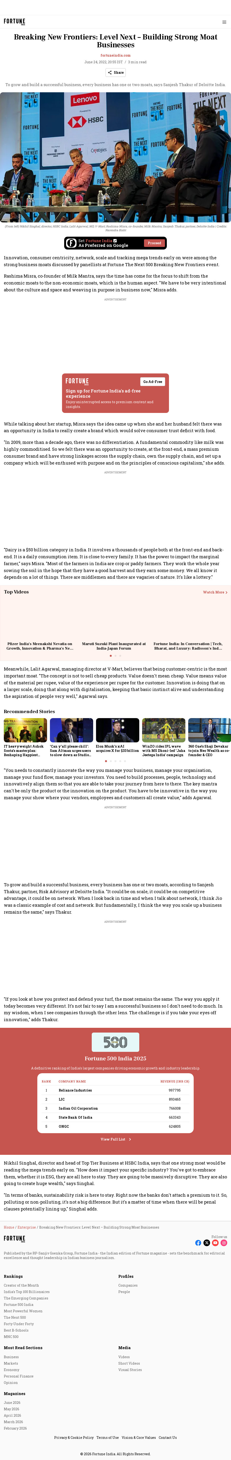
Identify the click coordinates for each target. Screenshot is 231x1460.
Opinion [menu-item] (11, 1382)
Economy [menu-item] (11, 1369)
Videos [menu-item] (124, 1357)
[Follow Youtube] (215, 1243)
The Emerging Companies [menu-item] (26, 1298)
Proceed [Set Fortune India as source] (154, 243)
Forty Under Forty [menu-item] (19, 1324)
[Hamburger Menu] (224, 22)
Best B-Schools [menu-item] (16, 1330)
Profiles (126, 1276)
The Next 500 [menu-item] (15, 1317)
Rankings (13, 1276)
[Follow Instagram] (224, 1243)
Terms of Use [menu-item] (107, 1437)
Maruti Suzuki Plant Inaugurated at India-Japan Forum (114, 646)
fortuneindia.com (116, 55)
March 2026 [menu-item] (13, 1422)
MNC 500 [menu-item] (11, 1336)
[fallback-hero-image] (25, 730)
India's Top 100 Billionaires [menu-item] (27, 1291)
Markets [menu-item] (11, 1363)
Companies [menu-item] (128, 1285)
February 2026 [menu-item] (15, 1428)
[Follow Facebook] (198, 1243)
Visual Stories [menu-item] (130, 1369)
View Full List (113, 1139)
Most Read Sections (23, 1347)
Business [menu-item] (11, 1357)
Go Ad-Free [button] (152, 381)
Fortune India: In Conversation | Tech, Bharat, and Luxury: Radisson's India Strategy (188, 648)
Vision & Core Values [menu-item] (139, 1437)
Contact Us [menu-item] (168, 1437)
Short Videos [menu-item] (129, 1363)
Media (124, 1347)
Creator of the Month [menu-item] (21, 1285)
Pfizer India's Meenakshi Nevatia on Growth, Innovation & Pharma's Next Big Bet (39, 648)
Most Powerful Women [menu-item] (23, 1311)
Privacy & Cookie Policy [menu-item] (74, 1437)
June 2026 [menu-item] (12, 1402)
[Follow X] (206, 1243)
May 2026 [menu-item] (11, 1409)
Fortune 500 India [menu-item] (18, 1304)
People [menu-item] (124, 1291)
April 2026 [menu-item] (12, 1415)
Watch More (213, 592)
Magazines (14, 1393)
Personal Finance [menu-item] (19, 1376)
